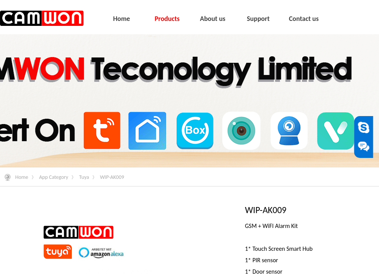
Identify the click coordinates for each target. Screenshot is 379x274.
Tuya (84, 177)
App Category (53, 177)
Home (21, 177)
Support (258, 18)
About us (212, 18)
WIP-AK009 (112, 177)
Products (167, 18)
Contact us (304, 18)
